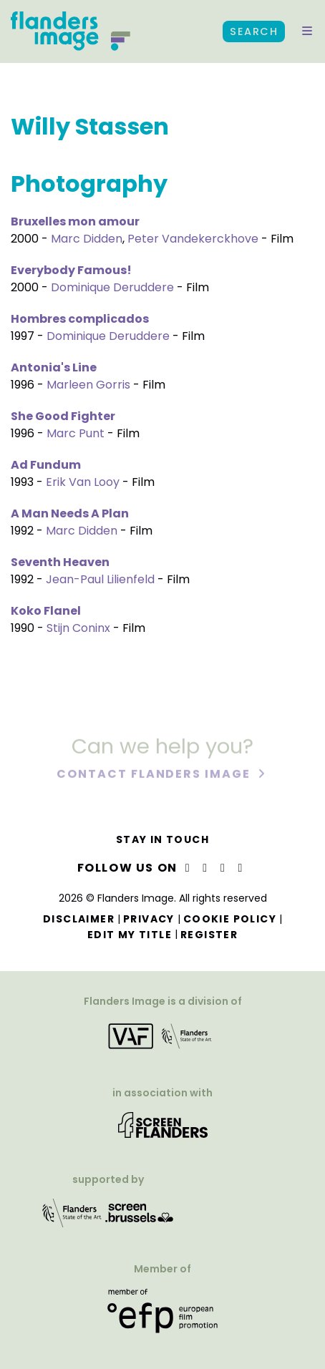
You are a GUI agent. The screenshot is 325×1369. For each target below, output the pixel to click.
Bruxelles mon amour (75, 221)
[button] (307, 31)
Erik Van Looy (83, 482)
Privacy (149, 919)
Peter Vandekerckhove (192, 238)
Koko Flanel (46, 611)
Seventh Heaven (60, 562)
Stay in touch (162, 839)
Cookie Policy (229, 919)
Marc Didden (86, 238)
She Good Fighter (63, 416)
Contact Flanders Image (155, 774)
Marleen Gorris (88, 384)
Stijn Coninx (78, 628)
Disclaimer (79, 919)
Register (209, 934)
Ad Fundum (46, 465)
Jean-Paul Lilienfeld (100, 579)
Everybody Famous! (71, 270)
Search (254, 31)
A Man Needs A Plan (70, 513)
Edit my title (129, 934)
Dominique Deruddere (112, 287)
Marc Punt (76, 433)
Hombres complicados (80, 319)
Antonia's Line (54, 367)
